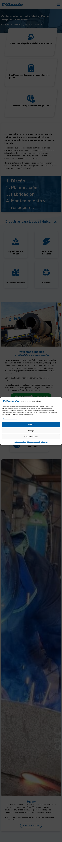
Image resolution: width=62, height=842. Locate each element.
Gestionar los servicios (10, 419)
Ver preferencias (31, 437)
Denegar (31, 431)
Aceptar (31, 425)
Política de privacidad (33, 442)
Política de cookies (20, 442)
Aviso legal (44, 442)
